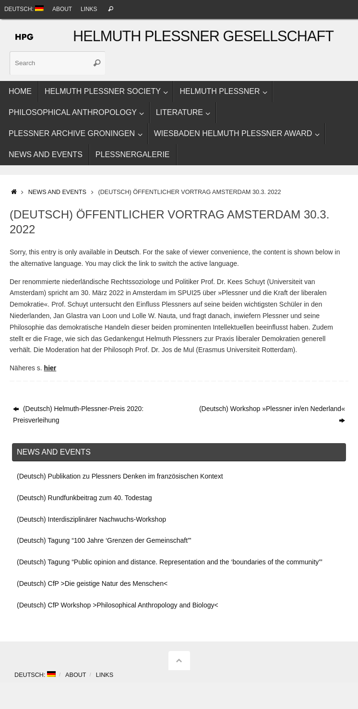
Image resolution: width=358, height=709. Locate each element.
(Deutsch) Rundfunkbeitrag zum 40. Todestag (84, 498)
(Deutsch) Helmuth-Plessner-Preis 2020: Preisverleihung (78, 414)
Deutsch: (24, 8)
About (62, 9)
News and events (57, 192)
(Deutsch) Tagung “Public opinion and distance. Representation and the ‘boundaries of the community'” (169, 562)
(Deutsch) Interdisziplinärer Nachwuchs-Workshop (91, 519)
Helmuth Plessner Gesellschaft (203, 36)
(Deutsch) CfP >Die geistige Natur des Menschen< (92, 583)
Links (89, 9)
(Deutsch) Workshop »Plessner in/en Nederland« (272, 414)
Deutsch (126, 252)
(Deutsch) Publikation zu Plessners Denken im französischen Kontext (120, 476)
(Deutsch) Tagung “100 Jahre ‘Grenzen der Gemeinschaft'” (104, 540)
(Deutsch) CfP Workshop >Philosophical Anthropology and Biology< (117, 605)
